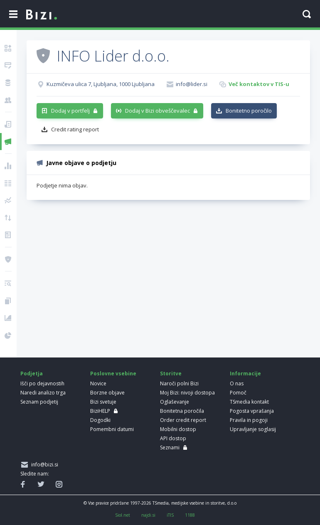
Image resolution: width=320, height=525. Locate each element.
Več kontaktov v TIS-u (259, 84)
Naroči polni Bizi (179, 383)
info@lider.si (191, 84)
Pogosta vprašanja (252, 410)
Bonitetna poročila (182, 410)
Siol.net (122, 515)
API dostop (173, 438)
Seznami (170, 447)
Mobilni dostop (178, 429)
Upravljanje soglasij (253, 429)
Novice (98, 383)
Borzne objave (107, 392)
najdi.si (148, 515)
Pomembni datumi (112, 429)
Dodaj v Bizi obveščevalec (157, 110)
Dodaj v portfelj (70, 110)
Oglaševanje (174, 401)
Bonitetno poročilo (249, 110)
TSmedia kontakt (249, 401)
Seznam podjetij (39, 401)
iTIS (170, 515)
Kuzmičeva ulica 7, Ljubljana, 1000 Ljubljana (101, 84)
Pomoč (238, 392)
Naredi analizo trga (43, 392)
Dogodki (100, 420)
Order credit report (183, 420)
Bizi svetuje (103, 401)
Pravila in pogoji (249, 420)
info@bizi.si (43, 464)
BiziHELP (100, 410)
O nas (237, 383)
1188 (190, 515)
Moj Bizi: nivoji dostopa (187, 392)
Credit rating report (75, 129)
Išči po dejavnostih (42, 383)
